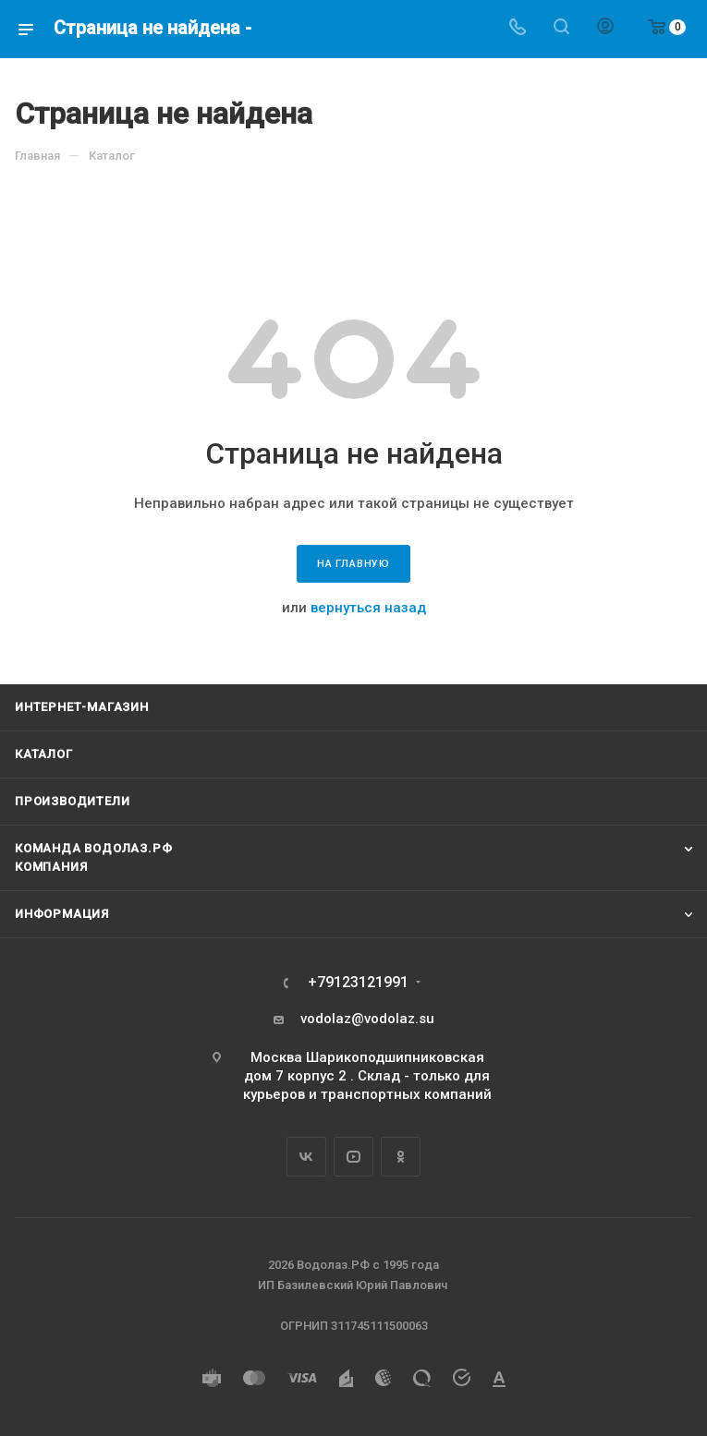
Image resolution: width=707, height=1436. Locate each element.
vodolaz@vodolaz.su (367, 1018)
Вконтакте (306, 1157)
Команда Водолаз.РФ (93, 848)
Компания (51, 867)
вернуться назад (368, 607)
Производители (72, 801)
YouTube (353, 1157)
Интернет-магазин (82, 707)
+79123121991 (358, 982)
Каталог (44, 754)
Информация (62, 914)
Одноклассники (401, 1157)
